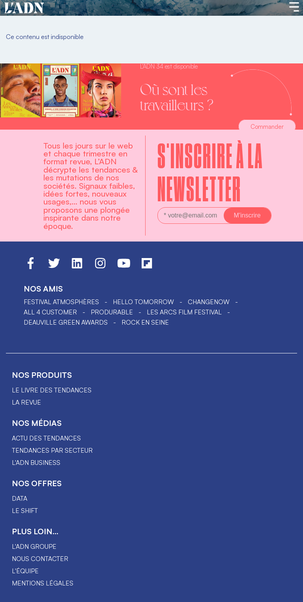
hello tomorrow (143, 302)
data (19, 498)
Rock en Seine (145, 322)
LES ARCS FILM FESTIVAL (184, 312)
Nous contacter (40, 559)
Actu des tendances (46, 438)
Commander (267, 126)
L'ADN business (36, 462)
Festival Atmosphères (61, 302)
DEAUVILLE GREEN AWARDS (66, 322)
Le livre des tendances (52, 390)
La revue (26, 402)
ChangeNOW (209, 302)
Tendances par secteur (52, 450)
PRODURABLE (112, 312)
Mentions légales (42, 583)
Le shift (25, 511)
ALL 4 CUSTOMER (50, 312)
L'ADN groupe (34, 546)
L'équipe (25, 571)
